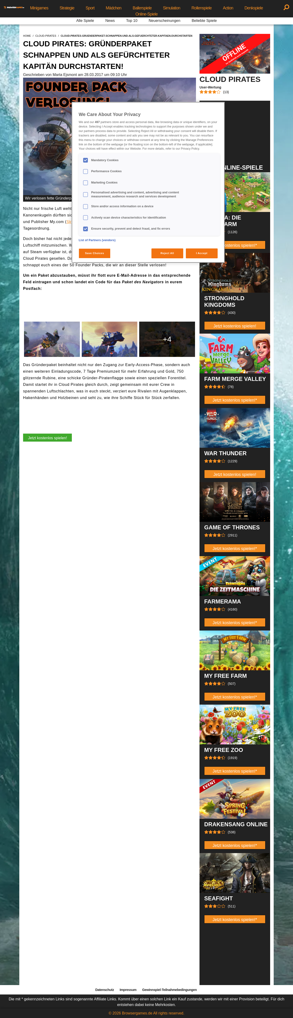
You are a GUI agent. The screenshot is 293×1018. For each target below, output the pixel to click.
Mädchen (113, 8)
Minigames (39, 8)
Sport (89, 8)
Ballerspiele (142, 8)
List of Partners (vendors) (97, 240)
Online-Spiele (146, 14)
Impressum (128, 990)
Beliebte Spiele (204, 21)
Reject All (167, 253)
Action (228, 8)
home (27, 35)
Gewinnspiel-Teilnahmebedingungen (169, 990)
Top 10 (131, 21)
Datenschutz (104, 990)
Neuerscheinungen (164, 21)
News (110, 21)
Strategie (67, 8)
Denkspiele (253, 8)
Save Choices (94, 253)
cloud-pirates (45, 35)
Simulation (171, 8)
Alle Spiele (85, 21)
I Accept (201, 253)
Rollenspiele (201, 8)
